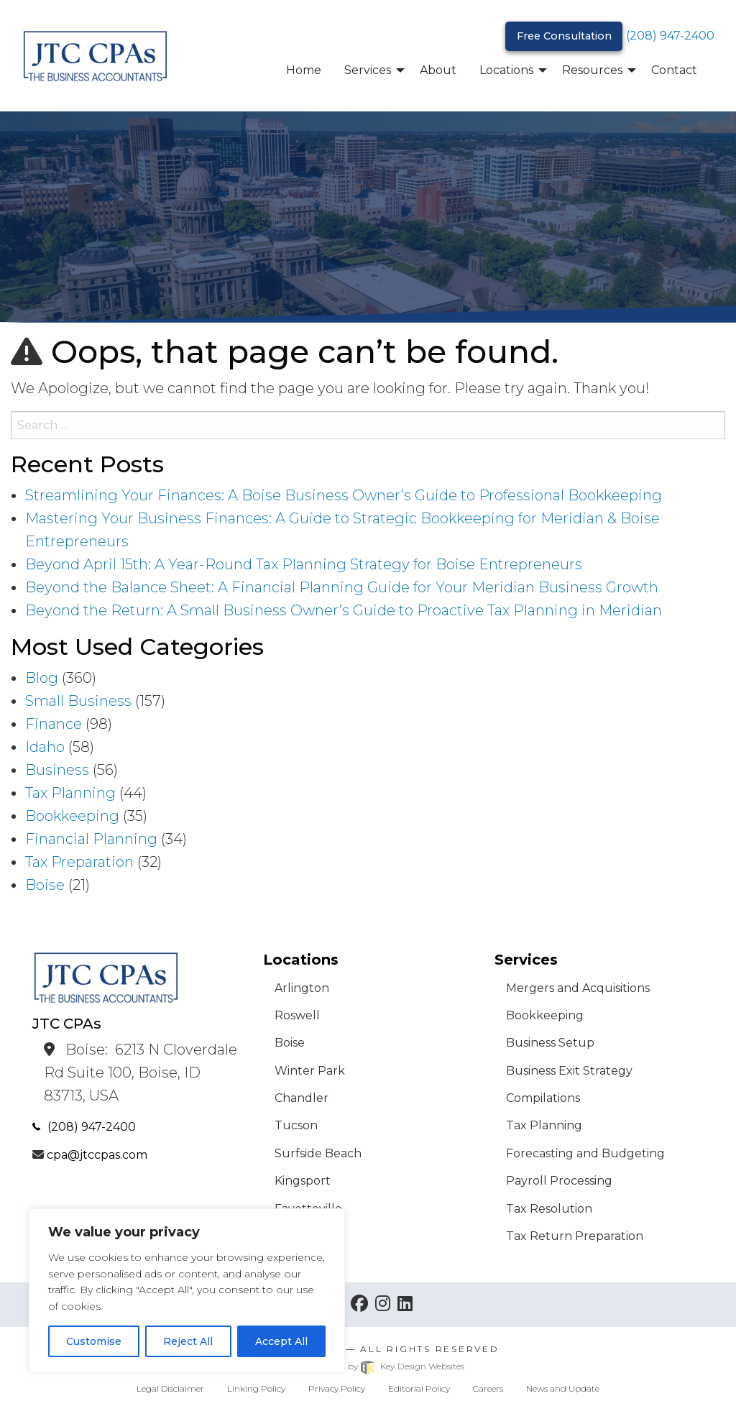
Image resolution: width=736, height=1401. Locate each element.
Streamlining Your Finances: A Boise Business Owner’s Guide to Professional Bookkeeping (343, 495)
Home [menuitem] (303, 70)
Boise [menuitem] (290, 1042)
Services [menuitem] (367, 70)
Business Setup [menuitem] (550, 1042)
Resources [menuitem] (592, 70)
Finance (53, 723)
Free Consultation (564, 35)
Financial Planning (91, 839)
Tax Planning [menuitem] (544, 1125)
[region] (187, 1290)
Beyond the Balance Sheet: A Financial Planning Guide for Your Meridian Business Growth (341, 587)
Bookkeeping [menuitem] (545, 1015)
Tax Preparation (79, 862)
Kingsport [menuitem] (303, 1181)
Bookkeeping (72, 815)
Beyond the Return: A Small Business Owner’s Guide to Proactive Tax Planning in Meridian (343, 610)
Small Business (78, 700)
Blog (41, 677)
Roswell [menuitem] (297, 1015)
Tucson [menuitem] (296, 1125)
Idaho (45, 746)
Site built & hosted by (368, 1366)
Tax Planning (70, 792)
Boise (45, 885)
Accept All (281, 1341)
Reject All (188, 1341)
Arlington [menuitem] (302, 988)
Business (57, 769)
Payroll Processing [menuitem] (559, 1181)
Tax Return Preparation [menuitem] (574, 1236)
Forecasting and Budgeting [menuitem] (585, 1153)
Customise (93, 1341)
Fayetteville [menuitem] (308, 1209)
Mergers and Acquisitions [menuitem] (578, 988)
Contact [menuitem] (674, 70)
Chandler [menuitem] (301, 1098)
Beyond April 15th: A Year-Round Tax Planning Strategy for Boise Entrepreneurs (303, 564)
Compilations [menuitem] (543, 1098)
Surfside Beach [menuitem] (318, 1153)
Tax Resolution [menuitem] (549, 1209)
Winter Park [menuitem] (310, 1071)
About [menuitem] (438, 70)
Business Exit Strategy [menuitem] (569, 1071)
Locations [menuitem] (506, 70)
